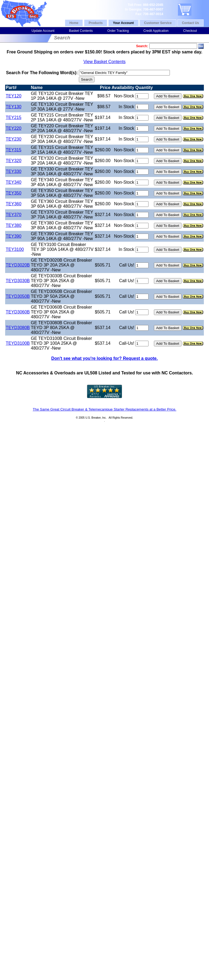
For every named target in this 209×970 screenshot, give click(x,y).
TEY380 (13, 225)
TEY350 (13, 193)
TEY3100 (15, 249)
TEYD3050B (18, 296)
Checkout (190, 31)
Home (73, 23)
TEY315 (13, 150)
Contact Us (190, 23)
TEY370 (13, 214)
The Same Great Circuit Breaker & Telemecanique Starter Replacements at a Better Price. (104, 409)
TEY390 (13, 236)
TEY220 (13, 128)
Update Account (43, 31)
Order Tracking (118, 31)
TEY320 (13, 160)
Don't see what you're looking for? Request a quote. (104, 358)
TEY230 (13, 139)
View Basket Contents (104, 61)
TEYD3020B (18, 265)
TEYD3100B (18, 343)
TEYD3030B (18, 280)
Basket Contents (81, 31)
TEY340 (13, 182)
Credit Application (155, 31)
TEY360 (13, 203)
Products (96, 23)
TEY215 (13, 117)
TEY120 (13, 96)
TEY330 (13, 171)
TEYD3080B (18, 327)
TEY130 (13, 106)
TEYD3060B (18, 312)
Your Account (123, 23)
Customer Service (158, 23)
